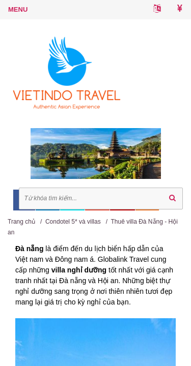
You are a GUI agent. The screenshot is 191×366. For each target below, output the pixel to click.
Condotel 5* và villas (73, 221)
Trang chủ (21, 221)
